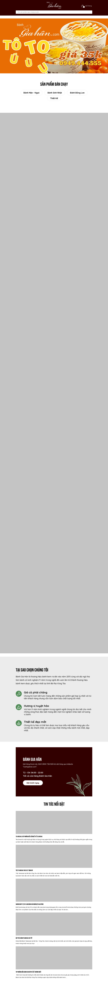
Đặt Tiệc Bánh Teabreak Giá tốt (24, 938)
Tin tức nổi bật (54, 803)
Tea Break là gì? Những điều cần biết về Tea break (29, 836)
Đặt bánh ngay (33, 783)
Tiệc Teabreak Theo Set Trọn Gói (24, 870)
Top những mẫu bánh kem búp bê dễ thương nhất (28, 972)
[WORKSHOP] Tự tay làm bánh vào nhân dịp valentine (30, 904)
